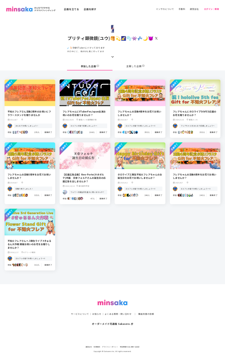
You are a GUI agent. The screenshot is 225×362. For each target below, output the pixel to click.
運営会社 (194, 8)
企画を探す (90, 9)
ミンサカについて (165, 8)
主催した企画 (135, 66)
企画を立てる (71, 9)
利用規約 (97, 347)
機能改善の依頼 (146, 307)
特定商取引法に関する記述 (130, 347)
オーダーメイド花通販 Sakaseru (112, 318)
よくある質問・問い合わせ (118, 307)
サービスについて (80, 307)
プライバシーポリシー (110, 347)
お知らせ (96, 307)
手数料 (181, 8)
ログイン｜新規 (211, 8)
